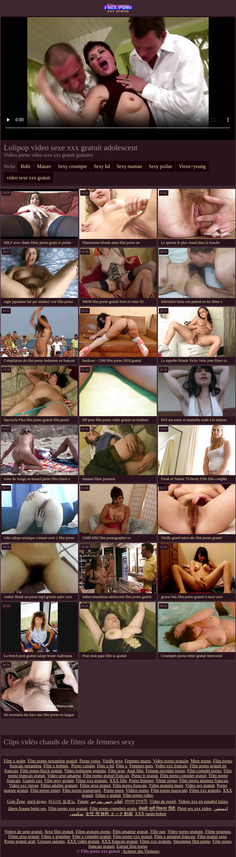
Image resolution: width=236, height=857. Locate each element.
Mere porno (201, 761)
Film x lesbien (56, 766)
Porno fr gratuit (145, 775)
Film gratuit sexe (212, 836)
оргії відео (36, 801)
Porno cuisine (83, 766)
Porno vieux (89, 761)
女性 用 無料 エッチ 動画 (109, 814)
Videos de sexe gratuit (23, 831)
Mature (44, 166)
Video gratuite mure (166, 785)
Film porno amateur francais (203, 780)
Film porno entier (45, 790)
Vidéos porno (137, 790)
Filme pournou (218, 831)
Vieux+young (192, 166)
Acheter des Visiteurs (141, 851)
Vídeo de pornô (162, 801)
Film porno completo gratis (113, 808)
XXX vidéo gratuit (83, 841)
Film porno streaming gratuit (52, 761)
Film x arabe (15, 761)
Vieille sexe (112, 761)
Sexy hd (102, 166)
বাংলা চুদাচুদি (136, 801)
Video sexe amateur (64, 775)
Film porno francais (130, 785)
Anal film (135, 771)
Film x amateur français (174, 836)
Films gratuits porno (93, 831)
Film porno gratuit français (106, 775)
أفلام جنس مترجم (107, 801)
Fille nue (157, 831)
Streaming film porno (191, 841)
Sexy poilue (160, 166)
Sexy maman (129, 166)
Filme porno (166, 780)
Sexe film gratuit (59, 831)
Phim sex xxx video (194, 808)
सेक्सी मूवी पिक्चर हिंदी (157, 808)
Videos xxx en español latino (203, 801)
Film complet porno (204, 771)
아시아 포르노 (61, 801)
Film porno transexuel (81, 790)
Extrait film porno (132, 846)
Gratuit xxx (32, 780)
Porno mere (114, 790)
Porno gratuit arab (19, 841)
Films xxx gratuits (91, 780)
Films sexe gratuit (95, 785)
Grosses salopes (51, 841)
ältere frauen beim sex (27, 808)
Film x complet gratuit (91, 836)
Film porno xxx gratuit (118, 7)
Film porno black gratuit (41, 771)
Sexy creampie (72, 166)
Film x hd (105, 766)
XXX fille (118, 780)
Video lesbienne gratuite (85, 771)
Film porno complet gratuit (183, 775)
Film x (121, 766)
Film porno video (138, 795)
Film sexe (116, 771)
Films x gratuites (55, 836)
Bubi (25, 166)
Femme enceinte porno (165, 771)
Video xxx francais (171, 766)
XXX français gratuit (119, 841)
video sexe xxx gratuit (28, 177)
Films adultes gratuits (59, 785)
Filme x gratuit (108, 795)
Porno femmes (141, 780)
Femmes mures (138, 761)
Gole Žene (16, 801)
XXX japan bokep (150, 814)
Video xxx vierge (23, 785)
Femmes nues (141, 766)
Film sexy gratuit (59, 780)
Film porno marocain (169, 790)
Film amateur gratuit (130, 831)
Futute (82, 801)
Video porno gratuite (171, 761)
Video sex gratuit (200, 785)
